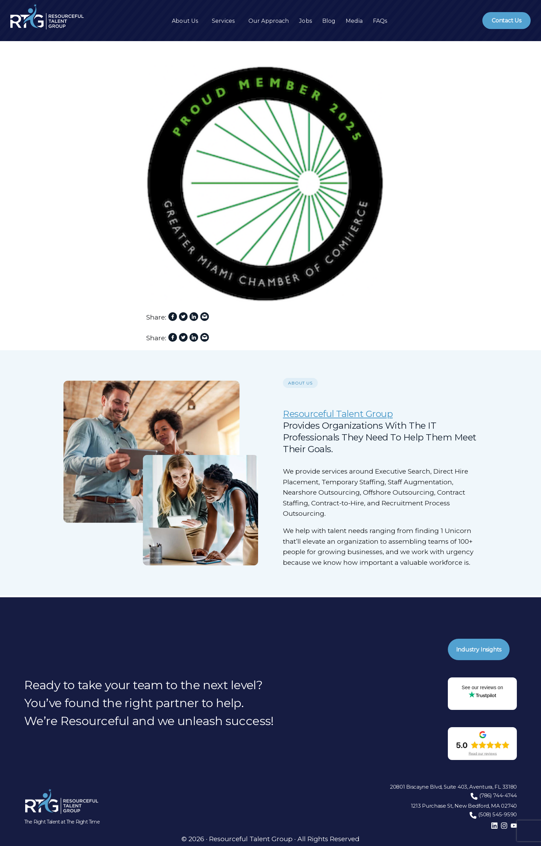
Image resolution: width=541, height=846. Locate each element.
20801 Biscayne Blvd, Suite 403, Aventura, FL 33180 (453, 786)
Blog (328, 21)
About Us (185, 21)
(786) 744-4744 (498, 795)
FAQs (380, 21)
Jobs (305, 21)
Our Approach (268, 21)
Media (354, 21)
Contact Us (506, 20)
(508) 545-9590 (497, 814)
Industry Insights (479, 648)
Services (223, 21)
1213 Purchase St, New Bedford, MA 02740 (464, 805)
